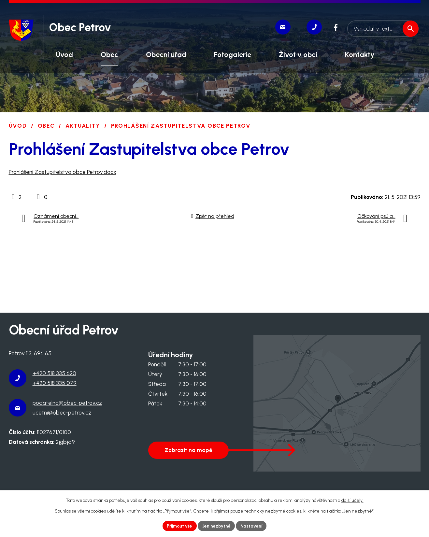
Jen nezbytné (216, 526)
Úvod (18, 125)
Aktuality (82, 125)
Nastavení (252, 526)
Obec (46, 125)
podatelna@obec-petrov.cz (67, 403)
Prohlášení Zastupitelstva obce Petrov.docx (62, 172)
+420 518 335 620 (54, 373)
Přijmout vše (178, 526)
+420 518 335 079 (55, 383)
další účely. (352, 500)
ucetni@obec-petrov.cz (62, 412)
